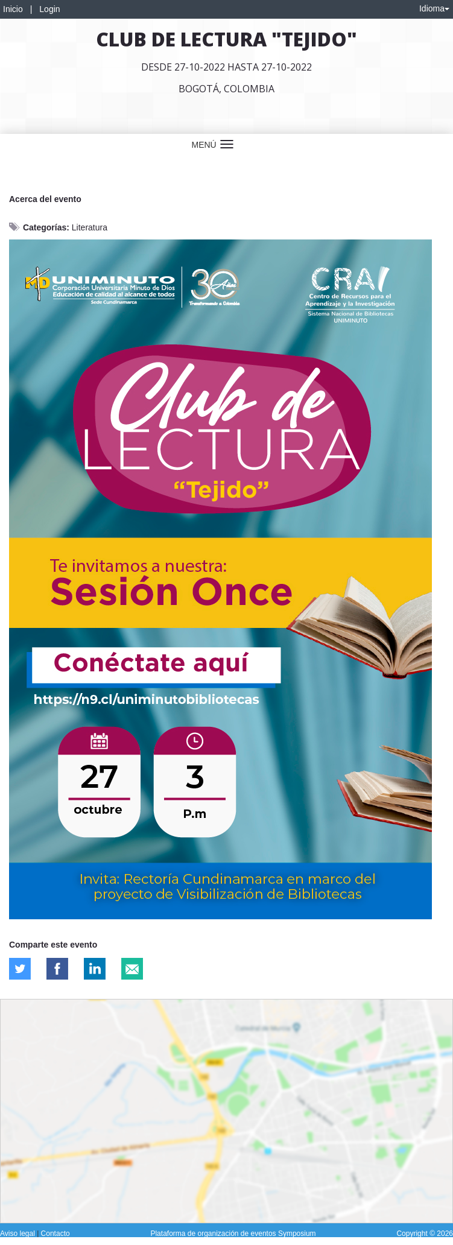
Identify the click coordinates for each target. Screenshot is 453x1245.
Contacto (55, 1233)
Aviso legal (18, 1233)
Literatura (89, 227)
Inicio (13, 9)
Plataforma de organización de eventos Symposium (232, 1233)
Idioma (434, 8)
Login (49, 9)
